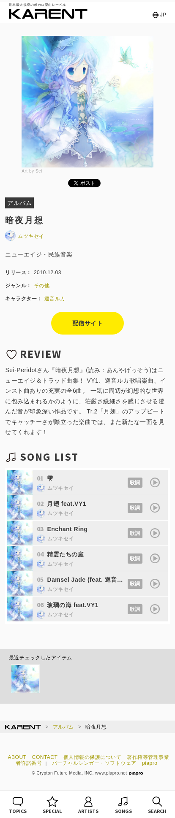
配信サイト (87, 323)
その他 (42, 286)
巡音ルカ (55, 299)
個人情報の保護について (92, 757)
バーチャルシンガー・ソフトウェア (94, 763)
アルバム (63, 727)
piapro (149, 763)
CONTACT (45, 757)
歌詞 (135, 483)
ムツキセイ (24, 236)
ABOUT (17, 757)
